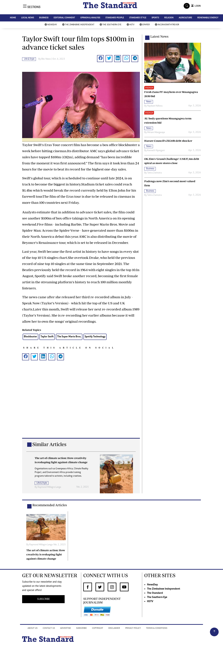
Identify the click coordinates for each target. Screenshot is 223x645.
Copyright (97, 628)
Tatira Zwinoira (154, 173)
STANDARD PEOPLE (114, 18)
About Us (32, 628)
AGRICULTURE (185, 18)
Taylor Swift (47, 336)
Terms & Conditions (156, 628)
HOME (13, 18)
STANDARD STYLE (137, 18)
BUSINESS (43, 18)
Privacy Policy (133, 628)
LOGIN (197, 5)
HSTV (130, 25)
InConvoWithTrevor (167, 25)
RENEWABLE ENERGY (207, 18)
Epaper (145, 25)
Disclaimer (114, 628)
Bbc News (46, 59)
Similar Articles (49, 444)
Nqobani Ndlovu (155, 106)
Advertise (65, 628)
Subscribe (81, 628)
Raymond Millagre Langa (49, 487)
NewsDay (51, 25)
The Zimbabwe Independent (78, 25)
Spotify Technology (95, 336)
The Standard (155, 593)
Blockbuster (30, 336)
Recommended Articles (49, 505)
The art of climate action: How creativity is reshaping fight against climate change (45, 554)
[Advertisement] (81, 402)
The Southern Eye (110, 25)
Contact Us (49, 628)
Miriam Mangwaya (156, 132)
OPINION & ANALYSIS (90, 18)
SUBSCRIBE (43, 599)
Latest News (159, 36)
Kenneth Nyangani (156, 150)
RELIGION (169, 18)
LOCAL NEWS (27, 18)
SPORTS (155, 18)
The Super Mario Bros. (69, 336)
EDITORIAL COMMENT (64, 18)
